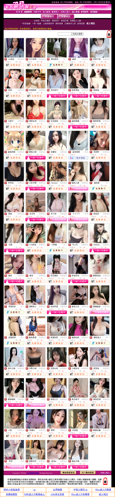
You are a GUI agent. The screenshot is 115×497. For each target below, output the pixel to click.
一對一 (64, 59)
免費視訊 (20, 59)
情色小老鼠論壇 (12, 489)
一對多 (85, 152)
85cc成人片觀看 (103, 489)
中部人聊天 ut (80, 489)
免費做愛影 (11, 494)
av (34, 490)
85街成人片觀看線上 (34, 494)
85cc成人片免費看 (80, 494)
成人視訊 (103, 494)
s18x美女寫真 (57, 494)
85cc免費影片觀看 (33, 473)
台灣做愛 (57, 489)
